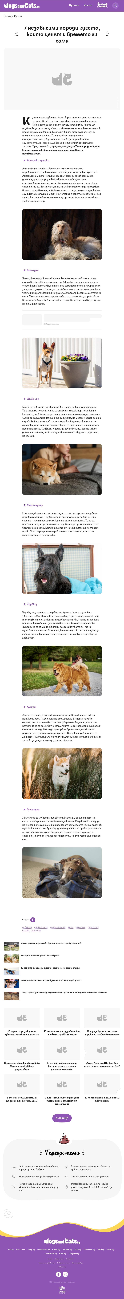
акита (71, 927)
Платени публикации (47, 1263)
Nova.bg (110, 1249)
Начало (7, 15)
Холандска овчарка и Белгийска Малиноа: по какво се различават (22, 1066)
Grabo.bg (56, 1249)
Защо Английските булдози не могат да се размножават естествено (62, 1100)
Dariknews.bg (89, 1249)
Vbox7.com (20, 1249)
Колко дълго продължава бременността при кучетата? (51, 942)
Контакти (70, 1259)
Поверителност (63, 1263)
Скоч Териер (93, 927)
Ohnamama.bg (43, 1249)
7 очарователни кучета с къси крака (40, 955)
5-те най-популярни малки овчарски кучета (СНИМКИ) (22, 1099)
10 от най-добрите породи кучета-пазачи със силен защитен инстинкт (62, 1066)
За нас (50, 1259)
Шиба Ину (36, 931)
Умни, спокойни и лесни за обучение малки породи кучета (51, 980)
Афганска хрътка (58, 927)
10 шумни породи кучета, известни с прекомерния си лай (22, 1032)
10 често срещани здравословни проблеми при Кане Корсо (62, 1032)
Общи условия (71, 1282)
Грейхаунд (27, 927)
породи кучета (41, 927)
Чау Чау (25, 931)
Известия (62, 1267)
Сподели (28, 919)
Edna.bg (77, 1249)
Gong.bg (31, 1249)
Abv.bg (11, 1249)
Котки (88, 5)
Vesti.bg (101, 1249)
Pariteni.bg (67, 1249)
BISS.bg (62, 1253)
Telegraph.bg (74, 1253)
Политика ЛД (77, 1263)
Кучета (74, 5)
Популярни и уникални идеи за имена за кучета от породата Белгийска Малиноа (64, 992)
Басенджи (80, 927)
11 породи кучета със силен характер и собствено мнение (102, 1032)
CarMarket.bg (51, 1253)
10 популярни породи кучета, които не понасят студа (50, 967)
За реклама (59, 1259)
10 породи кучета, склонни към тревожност (102, 1099)
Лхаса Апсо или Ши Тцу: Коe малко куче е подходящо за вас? (102, 1064)
